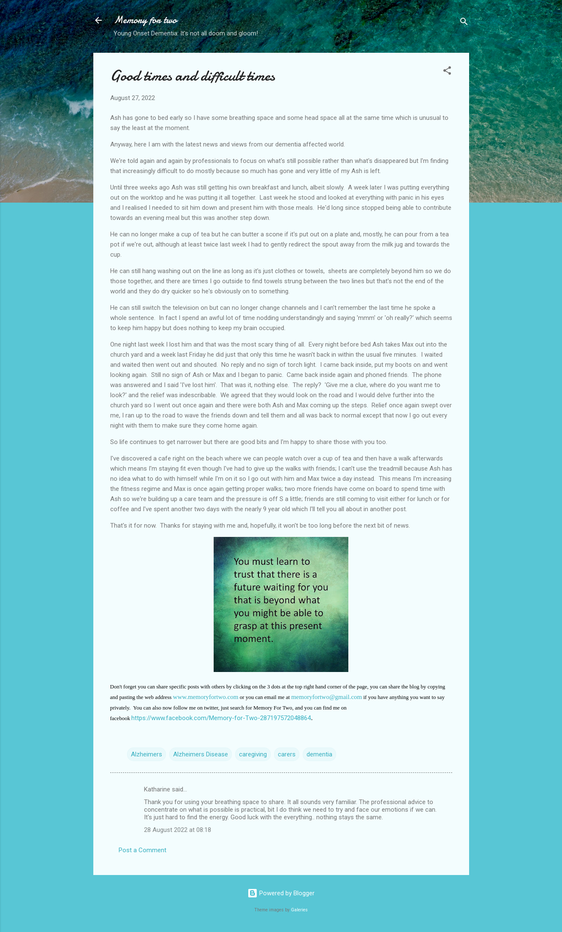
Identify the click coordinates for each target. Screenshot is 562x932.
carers (287, 754)
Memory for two (145, 20)
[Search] (464, 23)
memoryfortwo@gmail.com (326, 697)
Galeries (299, 910)
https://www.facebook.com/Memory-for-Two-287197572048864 (221, 718)
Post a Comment (142, 850)
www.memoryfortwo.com (206, 697)
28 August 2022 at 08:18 (177, 830)
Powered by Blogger (281, 893)
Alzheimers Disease (200, 754)
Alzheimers (146, 754)
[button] (447, 72)
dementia (319, 754)
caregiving (253, 754)
